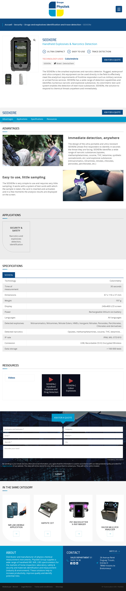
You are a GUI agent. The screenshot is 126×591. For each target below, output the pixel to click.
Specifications (37, 119)
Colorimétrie (71, 58)
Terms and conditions (43, 587)
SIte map (59, 587)
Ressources (52, 119)
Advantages (7, 119)
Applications (22, 119)
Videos (11, 377)
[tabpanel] (16, 236)
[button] (34, 40)
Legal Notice (26, 587)
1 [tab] (63, 255)
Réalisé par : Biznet (10, 587)
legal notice (7, 466)
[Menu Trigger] (119, 9)
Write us (113, 551)
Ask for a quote (112, 60)
